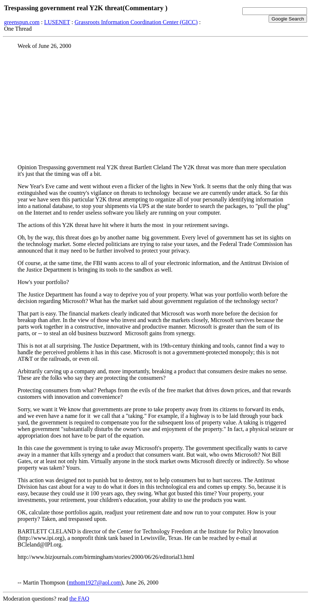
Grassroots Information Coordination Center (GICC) (136, 22)
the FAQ (79, 598)
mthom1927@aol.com (95, 582)
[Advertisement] (155, 106)
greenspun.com (21, 22)
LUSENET (57, 22)
